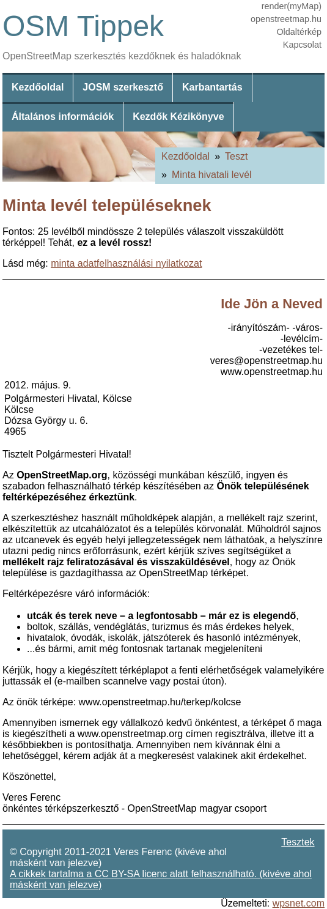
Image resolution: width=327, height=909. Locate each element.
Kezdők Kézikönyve (178, 116)
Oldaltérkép (298, 32)
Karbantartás (212, 87)
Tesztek (297, 842)
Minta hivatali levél (212, 174)
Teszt (236, 156)
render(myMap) (291, 6)
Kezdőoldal (38, 87)
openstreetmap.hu (286, 19)
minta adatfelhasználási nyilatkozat (126, 263)
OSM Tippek (83, 26)
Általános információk (63, 116)
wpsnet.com (299, 903)
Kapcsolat (302, 45)
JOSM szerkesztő (123, 87)
